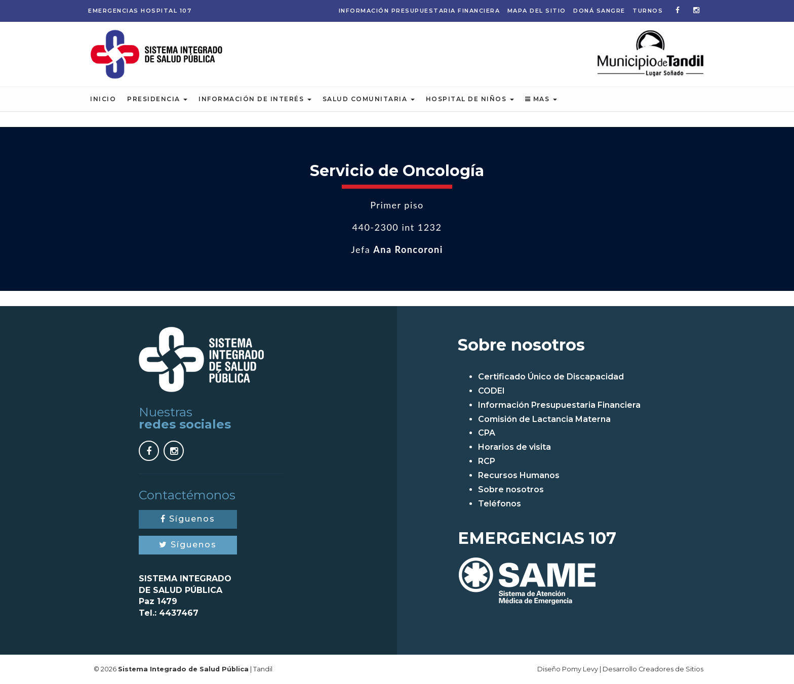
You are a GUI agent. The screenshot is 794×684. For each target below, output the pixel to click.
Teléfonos (499, 503)
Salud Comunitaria (369, 99)
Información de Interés (254, 99)
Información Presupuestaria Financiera (419, 10)
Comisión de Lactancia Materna (544, 419)
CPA (486, 433)
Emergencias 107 (139, 10)
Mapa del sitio (536, 10)
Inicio (103, 99)
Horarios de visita (514, 447)
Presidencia (157, 99)
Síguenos (188, 519)
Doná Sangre (599, 10)
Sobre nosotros (511, 489)
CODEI (491, 391)
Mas (541, 99)
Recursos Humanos (519, 475)
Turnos (647, 10)
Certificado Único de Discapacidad (551, 376)
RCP (486, 461)
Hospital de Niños (470, 99)
